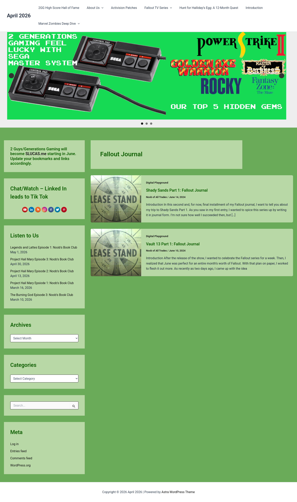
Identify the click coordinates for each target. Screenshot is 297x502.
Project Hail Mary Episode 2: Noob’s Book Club (42, 271)
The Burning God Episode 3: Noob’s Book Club (42, 295)
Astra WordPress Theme (178, 492)
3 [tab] (151, 123)
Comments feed (21, 458)
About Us (93, 8)
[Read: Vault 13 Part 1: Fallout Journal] (116, 252)
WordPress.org (20, 465)
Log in (14, 444)
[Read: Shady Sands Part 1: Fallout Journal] (116, 199)
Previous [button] (11, 75)
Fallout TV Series (154, 8)
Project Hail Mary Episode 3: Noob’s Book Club (42, 259)
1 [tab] (142, 123)
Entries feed (18, 451)
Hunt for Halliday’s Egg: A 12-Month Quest (203, 8)
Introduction (247, 8)
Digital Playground (157, 182)
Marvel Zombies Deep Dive (58, 24)
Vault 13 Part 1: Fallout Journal (173, 243)
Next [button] (281, 75)
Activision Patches (121, 8)
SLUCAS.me (36, 153)
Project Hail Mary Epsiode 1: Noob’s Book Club (42, 283)
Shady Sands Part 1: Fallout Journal (177, 190)
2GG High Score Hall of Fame (58, 8)
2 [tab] (147, 123)
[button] (100, 8)
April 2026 (19, 16)
